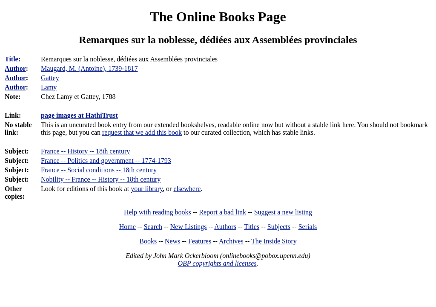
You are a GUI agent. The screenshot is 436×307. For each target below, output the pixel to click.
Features (199, 241)
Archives (231, 241)
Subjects (278, 226)
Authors (225, 226)
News (172, 241)
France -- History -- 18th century (85, 151)
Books (148, 241)
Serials (307, 226)
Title (11, 59)
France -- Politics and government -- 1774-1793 (106, 160)
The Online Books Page (218, 16)
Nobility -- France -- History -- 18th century (101, 179)
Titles (251, 226)
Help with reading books (157, 212)
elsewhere (187, 188)
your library (147, 188)
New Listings (188, 226)
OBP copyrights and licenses (217, 263)
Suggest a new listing (283, 212)
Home (127, 226)
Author (15, 68)
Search (153, 226)
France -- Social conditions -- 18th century (99, 170)
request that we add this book (142, 132)
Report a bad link (222, 212)
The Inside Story (274, 241)
